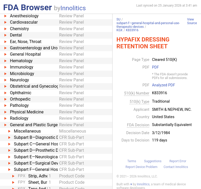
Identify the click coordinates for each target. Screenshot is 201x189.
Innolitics (73, 8)
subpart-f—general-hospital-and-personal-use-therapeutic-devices (148, 25)
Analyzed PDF (163, 85)
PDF (155, 67)
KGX (119, 30)
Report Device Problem (142, 167)
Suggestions (152, 161)
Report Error (177, 161)
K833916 (132, 30)
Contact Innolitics (176, 167)
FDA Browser (27, 7)
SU (118, 19)
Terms (131, 161)
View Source (192, 21)
